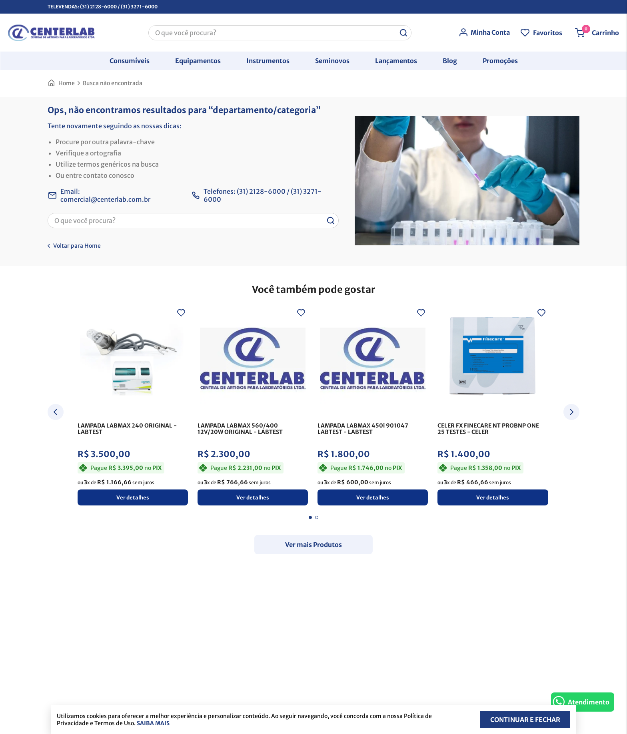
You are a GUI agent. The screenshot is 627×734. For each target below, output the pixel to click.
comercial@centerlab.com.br (105, 199)
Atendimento (588, 702)
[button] (129, 60)
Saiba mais (153, 723)
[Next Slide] (571, 413)
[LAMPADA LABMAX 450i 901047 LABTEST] (372, 408)
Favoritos (547, 32)
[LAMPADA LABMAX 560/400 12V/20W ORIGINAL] (253, 408)
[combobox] (279, 32)
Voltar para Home (77, 245)
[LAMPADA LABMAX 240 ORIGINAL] (133, 408)
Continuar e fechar (525, 720)
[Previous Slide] (56, 413)
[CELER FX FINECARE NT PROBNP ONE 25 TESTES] (492, 408)
